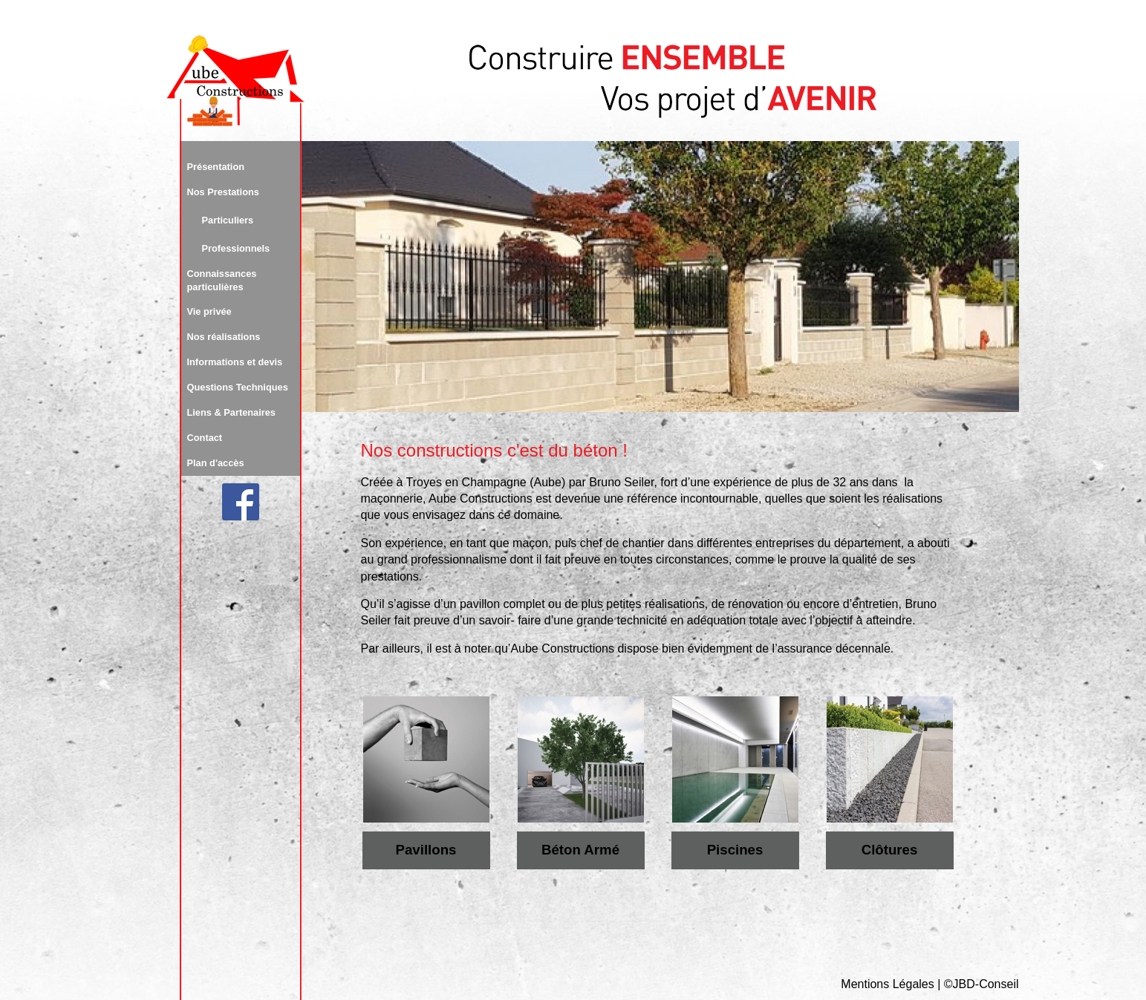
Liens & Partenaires (231, 412)
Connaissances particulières (222, 280)
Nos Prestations (223, 191)
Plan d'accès (215, 462)
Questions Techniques (237, 387)
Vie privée (209, 311)
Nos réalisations (224, 336)
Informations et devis (235, 361)
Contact (205, 437)
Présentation (216, 166)
